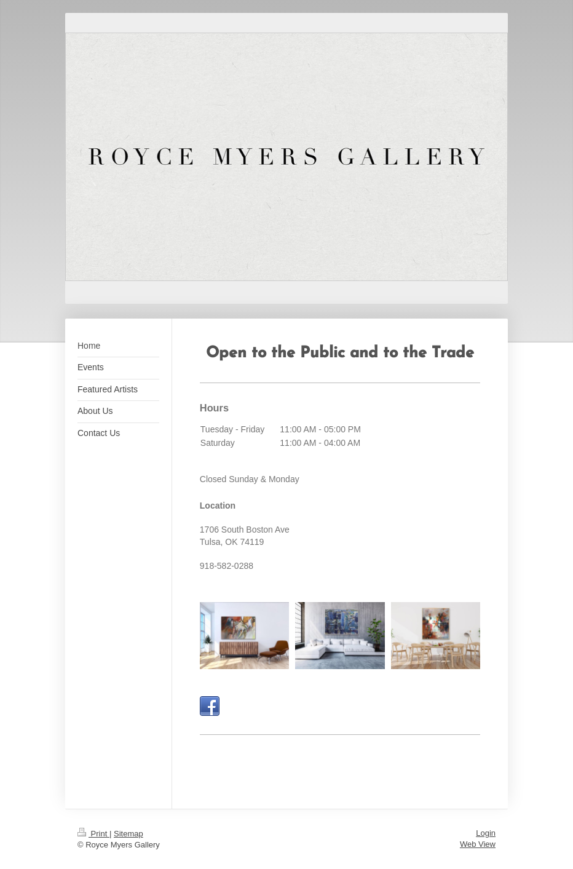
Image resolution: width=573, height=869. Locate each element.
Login (486, 833)
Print (93, 833)
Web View (478, 844)
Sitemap (128, 833)
